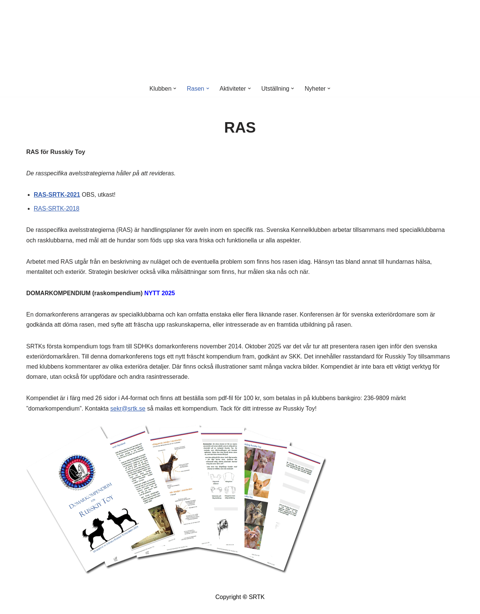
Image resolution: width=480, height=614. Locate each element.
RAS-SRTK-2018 (57, 208)
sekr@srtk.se (128, 408)
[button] (174, 88)
